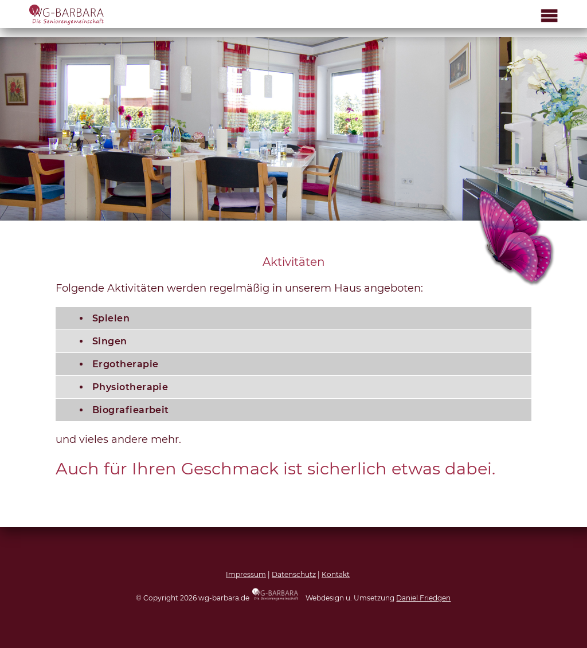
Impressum (246, 574)
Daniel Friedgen (423, 598)
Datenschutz (294, 574)
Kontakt (336, 574)
